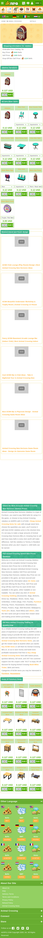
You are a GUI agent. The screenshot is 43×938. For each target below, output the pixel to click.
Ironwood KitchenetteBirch (35, 715)
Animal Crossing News (11, 906)
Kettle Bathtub (35, 686)
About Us (5, 888)
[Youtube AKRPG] (22, 928)
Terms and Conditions (10, 897)
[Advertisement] (21, 482)
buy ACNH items (8, 647)
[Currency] (38, 3)
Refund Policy (7, 903)
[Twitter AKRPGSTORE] (18, 928)
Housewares (15, 673)
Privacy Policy (7, 900)
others (31, 611)
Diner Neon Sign (7, 170)
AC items (31, 581)
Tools (4, 611)
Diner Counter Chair (35, 107)
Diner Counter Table (7, 138)
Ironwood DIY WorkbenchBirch (21, 742)
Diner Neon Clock (7, 201)
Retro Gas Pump (35, 170)
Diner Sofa (21, 169)
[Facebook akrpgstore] (13, 928)
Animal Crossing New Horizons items (17, 641)
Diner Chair (21, 107)
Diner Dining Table (21, 138)
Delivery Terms (8, 894)
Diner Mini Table (35, 138)
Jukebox (7, 74)
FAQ (4, 891)
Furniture (37, 602)
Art (8, 611)
